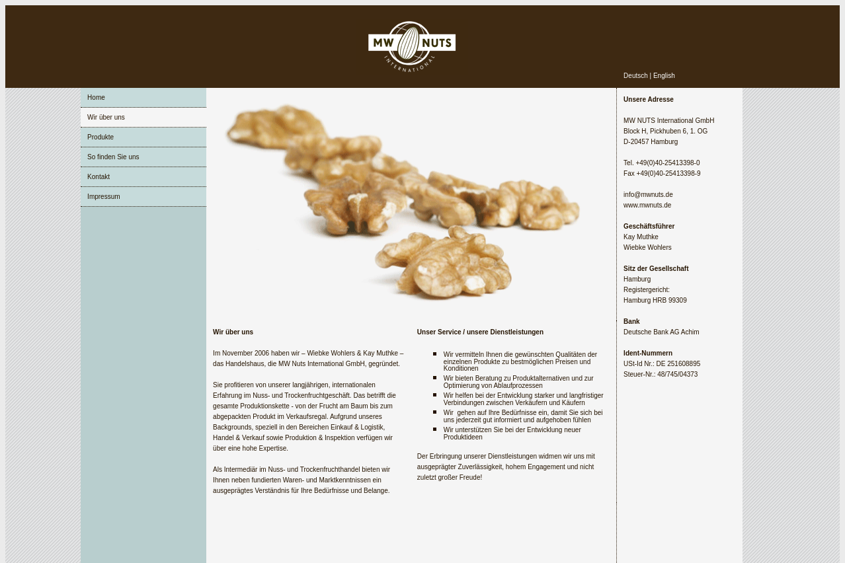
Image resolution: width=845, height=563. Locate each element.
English (664, 75)
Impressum (103, 196)
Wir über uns (106, 117)
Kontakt (98, 176)
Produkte (100, 137)
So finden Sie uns (113, 157)
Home (96, 97)
